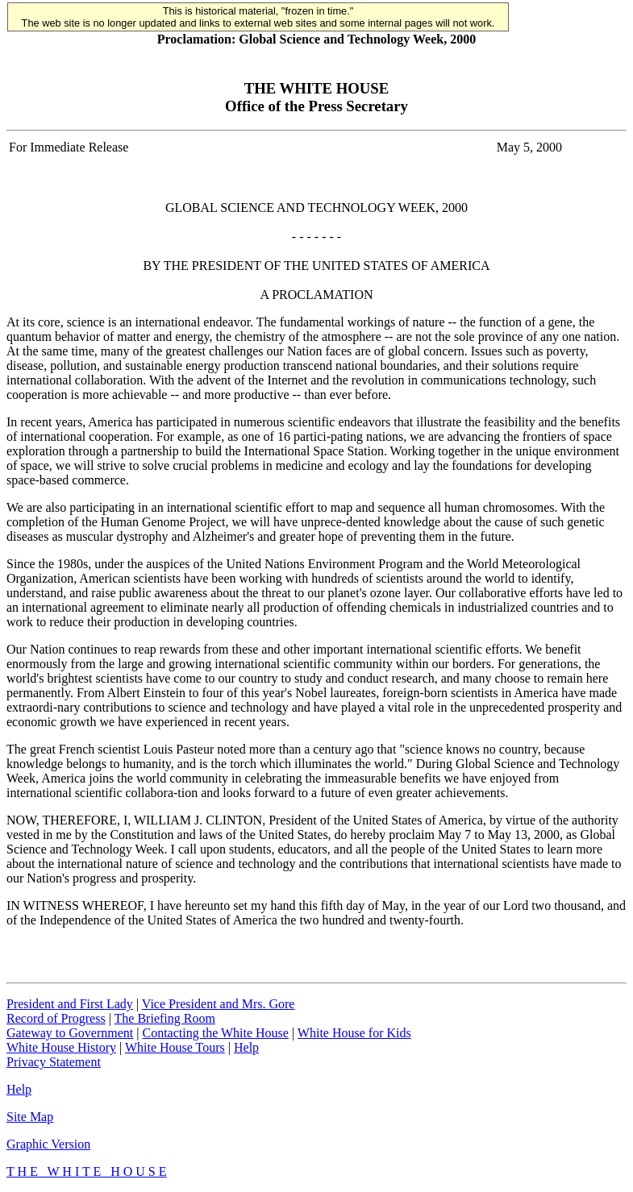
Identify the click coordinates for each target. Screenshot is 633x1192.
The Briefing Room (165, 1018)
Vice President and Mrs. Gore (218, 1004)
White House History (61, 1047)
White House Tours (175, 1047)
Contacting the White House (215, 1033)
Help (246, 1047)
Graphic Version (48, 1144)
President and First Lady (69, 1004)
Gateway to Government (69, 1033)
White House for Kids (354, 1033)
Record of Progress (56, 1018)
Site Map (29, 1116)
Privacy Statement (53, 1062)
